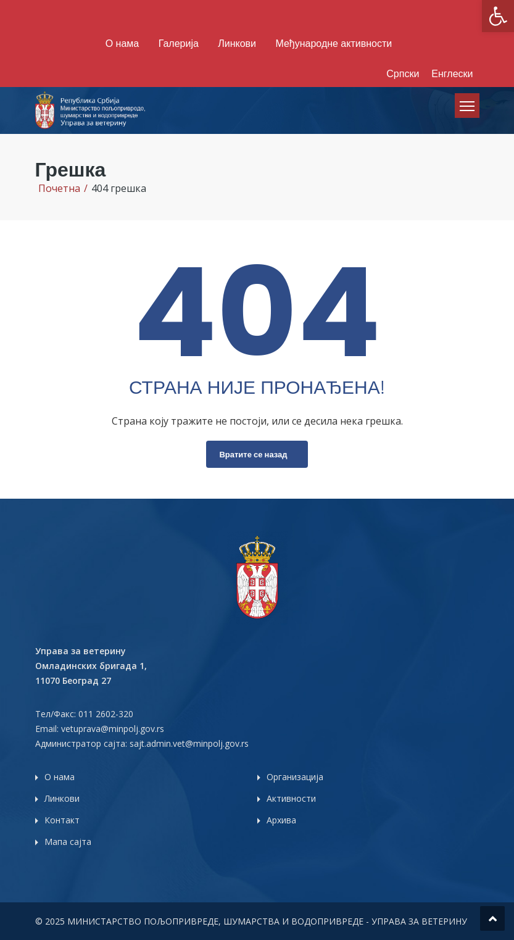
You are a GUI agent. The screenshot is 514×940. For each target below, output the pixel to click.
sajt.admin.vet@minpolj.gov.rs (189, 743)
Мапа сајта (67, 841)
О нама (122, 43)
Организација (295, 777)
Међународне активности (333, 43)
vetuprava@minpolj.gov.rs (112, 728)
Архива (281, 820)
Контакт (62, 820)
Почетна (59, 188)
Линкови (237, 43)
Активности (291, 798)
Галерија (179, 43)
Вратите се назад (253, 454)
